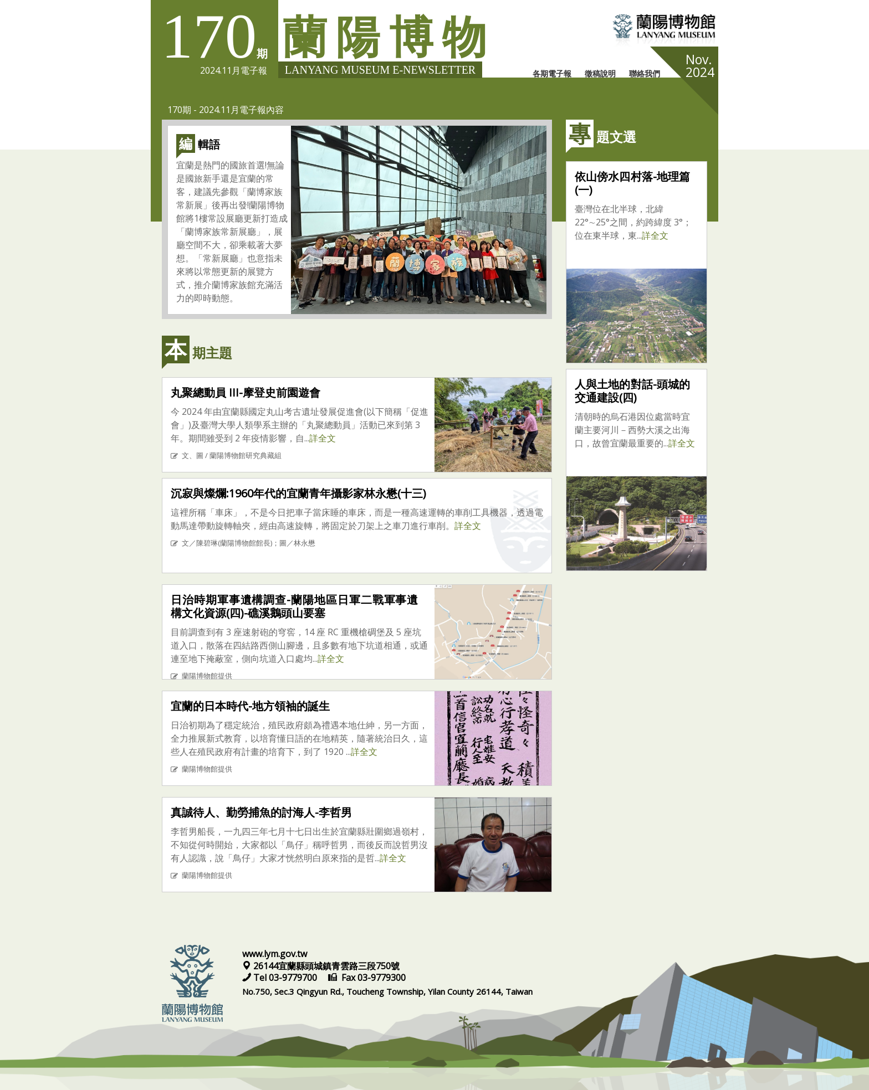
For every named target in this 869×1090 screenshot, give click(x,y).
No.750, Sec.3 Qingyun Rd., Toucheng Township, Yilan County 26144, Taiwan (387, 991)
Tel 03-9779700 (280, 977)
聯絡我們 (644, 73)
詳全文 (322, 438)
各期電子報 (552, 73)
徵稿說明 (600, 73)
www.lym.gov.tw (274, 954)
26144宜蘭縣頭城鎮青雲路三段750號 (321, 966)
